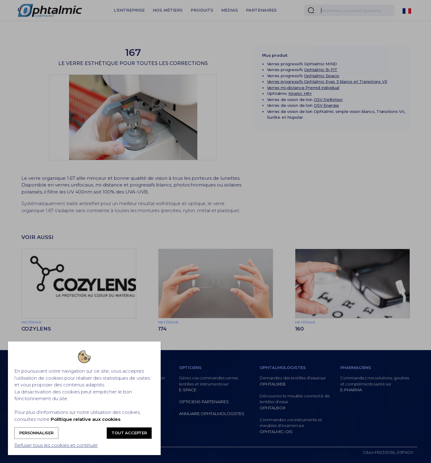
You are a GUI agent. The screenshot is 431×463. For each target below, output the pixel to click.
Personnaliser (36, 432)
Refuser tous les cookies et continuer (56, 445)
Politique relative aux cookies (85, 419)
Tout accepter (129, 432)
